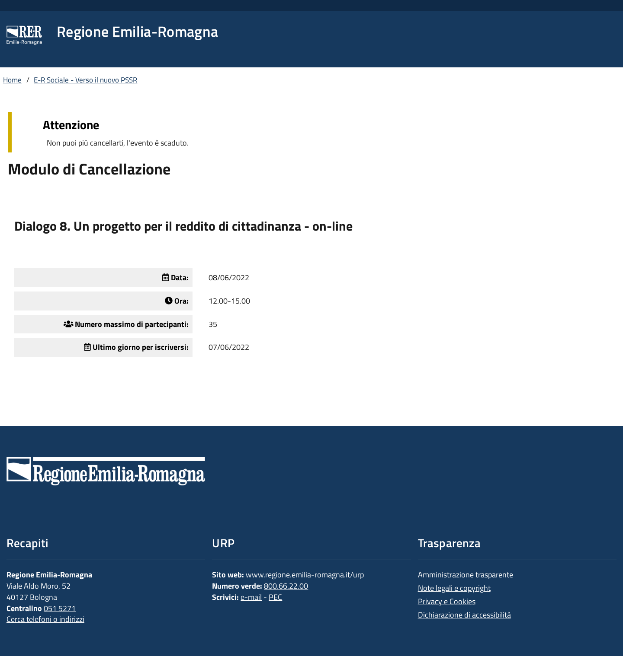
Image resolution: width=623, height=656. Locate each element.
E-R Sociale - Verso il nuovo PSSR (85, 80)
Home (12, 80)
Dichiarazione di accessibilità (464, 615)
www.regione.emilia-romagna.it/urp (305, 574)
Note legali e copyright (454, 588)
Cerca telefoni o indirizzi (45, 619)
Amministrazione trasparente (465, 574)
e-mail (251, 597)
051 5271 (60, 608)
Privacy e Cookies (446, 601)
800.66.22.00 (286, 586)
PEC (275, 597)
